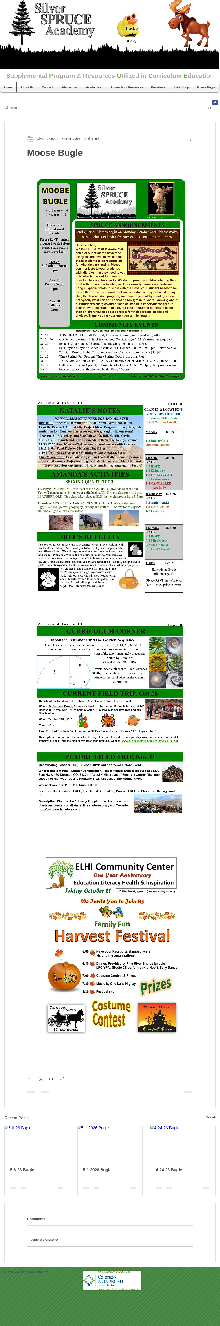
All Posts (10, 108)
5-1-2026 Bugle (97, 1170)
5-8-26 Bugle (22, 1170)
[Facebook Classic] (215, 102)
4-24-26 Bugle (169, 1170)
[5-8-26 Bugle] (37, 1144)
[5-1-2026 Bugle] (110, 1144)
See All (211, 1117)
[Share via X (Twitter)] (40, 1078)
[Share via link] (62, 1078)
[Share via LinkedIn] (51, 1078)
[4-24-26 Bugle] (182, 1144)
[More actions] (190, 138)
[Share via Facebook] (29, 1078)
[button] (210, 108)
